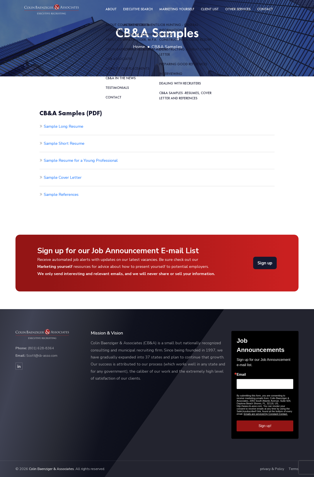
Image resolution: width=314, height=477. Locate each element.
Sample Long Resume (63, 126)
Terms (293, 469)
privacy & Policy (272, 469)
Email (241, 374)
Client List (210, 9)
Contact (265, 9)
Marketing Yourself (176, 9)
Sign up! (265, 426)
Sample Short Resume (64, 143)
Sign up (265, 263)
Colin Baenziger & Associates (51, 469)
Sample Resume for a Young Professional (81, 160)
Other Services (238, 9)
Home (139, 47)
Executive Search (138, 9)
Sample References (61, 194)
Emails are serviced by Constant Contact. (266, 414)
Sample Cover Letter (63, 177)
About (111, 9)
